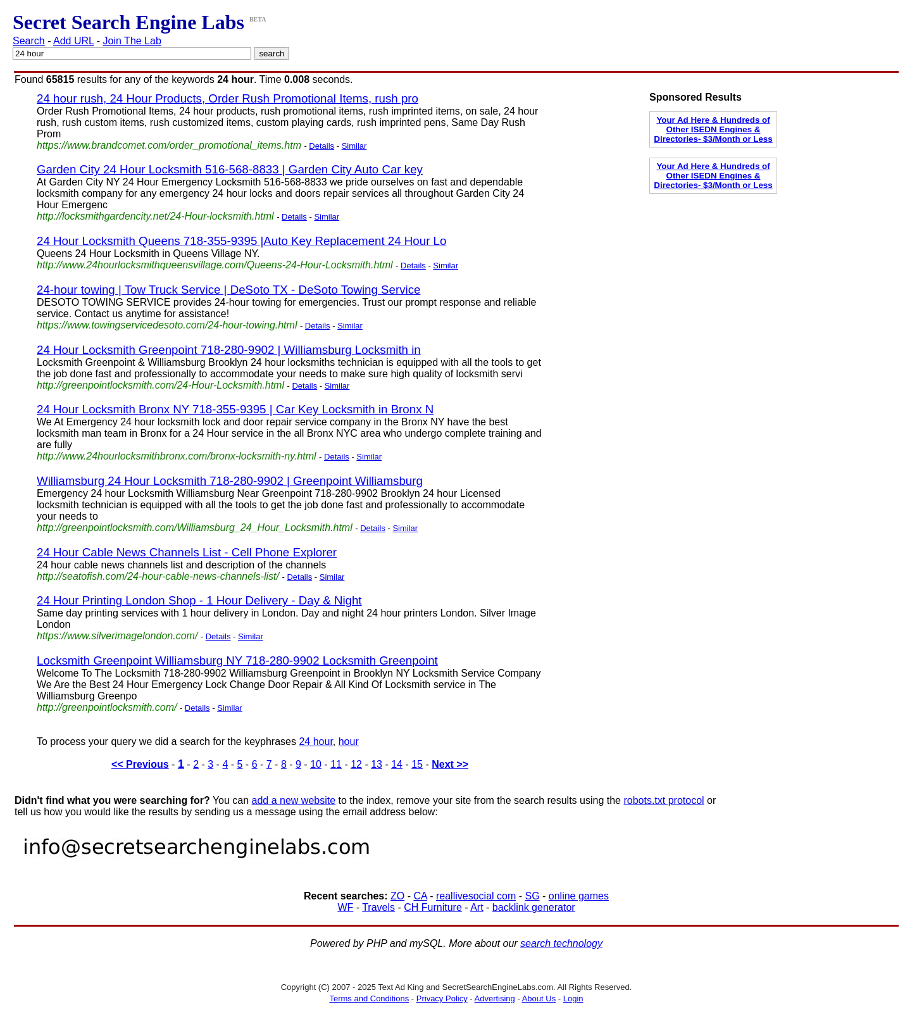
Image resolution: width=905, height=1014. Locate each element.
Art (476, 907)
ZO (397, 896)
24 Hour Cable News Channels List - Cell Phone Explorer (187, 552)
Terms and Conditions (369, 998)
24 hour (315, 741)
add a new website (294, 800)
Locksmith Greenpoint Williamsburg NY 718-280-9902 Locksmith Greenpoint (237, 660)
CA (420, 896)
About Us (539, 998)
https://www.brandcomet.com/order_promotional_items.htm (169, 145)
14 (397, 764)
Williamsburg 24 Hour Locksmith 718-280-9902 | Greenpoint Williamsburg (230, 480)
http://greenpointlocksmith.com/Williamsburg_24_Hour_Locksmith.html (195, 527)
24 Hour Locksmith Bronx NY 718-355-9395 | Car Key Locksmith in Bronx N (235, 409)
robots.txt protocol (663, 800)
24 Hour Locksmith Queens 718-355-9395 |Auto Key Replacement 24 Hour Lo (241, 240)
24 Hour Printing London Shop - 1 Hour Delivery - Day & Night (199, 600)
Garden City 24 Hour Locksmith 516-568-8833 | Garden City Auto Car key (230, 169)
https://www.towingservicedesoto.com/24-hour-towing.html (167, 325)
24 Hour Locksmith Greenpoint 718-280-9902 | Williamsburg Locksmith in (229, 349)
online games (579, 896)
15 (417, 764)
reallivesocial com (476, 896)
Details (321, 146)
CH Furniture (433, 907)
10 (315, 764)
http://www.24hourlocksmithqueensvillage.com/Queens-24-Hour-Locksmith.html (215, 265)
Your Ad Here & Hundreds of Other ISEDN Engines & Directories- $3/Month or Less (713, 129)
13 (376, 764)
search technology (561, 943)
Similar (354, 146)
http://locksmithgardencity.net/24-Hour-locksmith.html (155, 216)
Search (29, 40)
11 (336, 764)
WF (345, 907)
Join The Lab (132, 40)
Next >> (450, 764)
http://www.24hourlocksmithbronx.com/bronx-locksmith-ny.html (176, 456)
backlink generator (533, 907)
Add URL (73, 40)
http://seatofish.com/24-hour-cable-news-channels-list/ (158, 576)
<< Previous (140, 764)
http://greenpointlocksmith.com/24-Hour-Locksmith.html (160, 385)
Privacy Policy (442, 998)
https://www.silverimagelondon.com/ (117, 635)
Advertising (495, 998)
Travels (378, 907)
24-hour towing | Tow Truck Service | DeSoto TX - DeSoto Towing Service (228, 289)
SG (532, 896)
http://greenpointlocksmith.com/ (107, 707)
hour (349, 741)
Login (573, 998)
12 (356, 764)
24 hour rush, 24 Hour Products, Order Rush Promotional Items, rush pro (227, 98)
